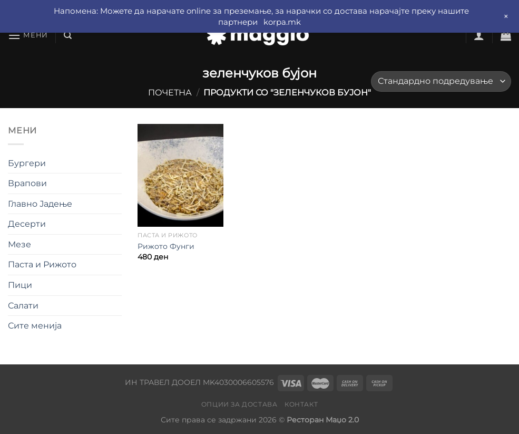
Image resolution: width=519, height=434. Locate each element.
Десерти (27, 224)
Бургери (27, 163)
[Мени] (28, 35)
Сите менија (35, 326)
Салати (23, 306)
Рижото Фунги (166, 246)
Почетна (170, 93)
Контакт (301, 404)
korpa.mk (282, 22)
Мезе (19, 244)
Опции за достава (239, 404)
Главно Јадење (40, 204)
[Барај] (68, 35)
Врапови (27, 183)
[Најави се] (479, 35)
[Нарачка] (441, 81)
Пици (20, 285)
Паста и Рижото (42, 264)
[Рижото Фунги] (180, 175)
